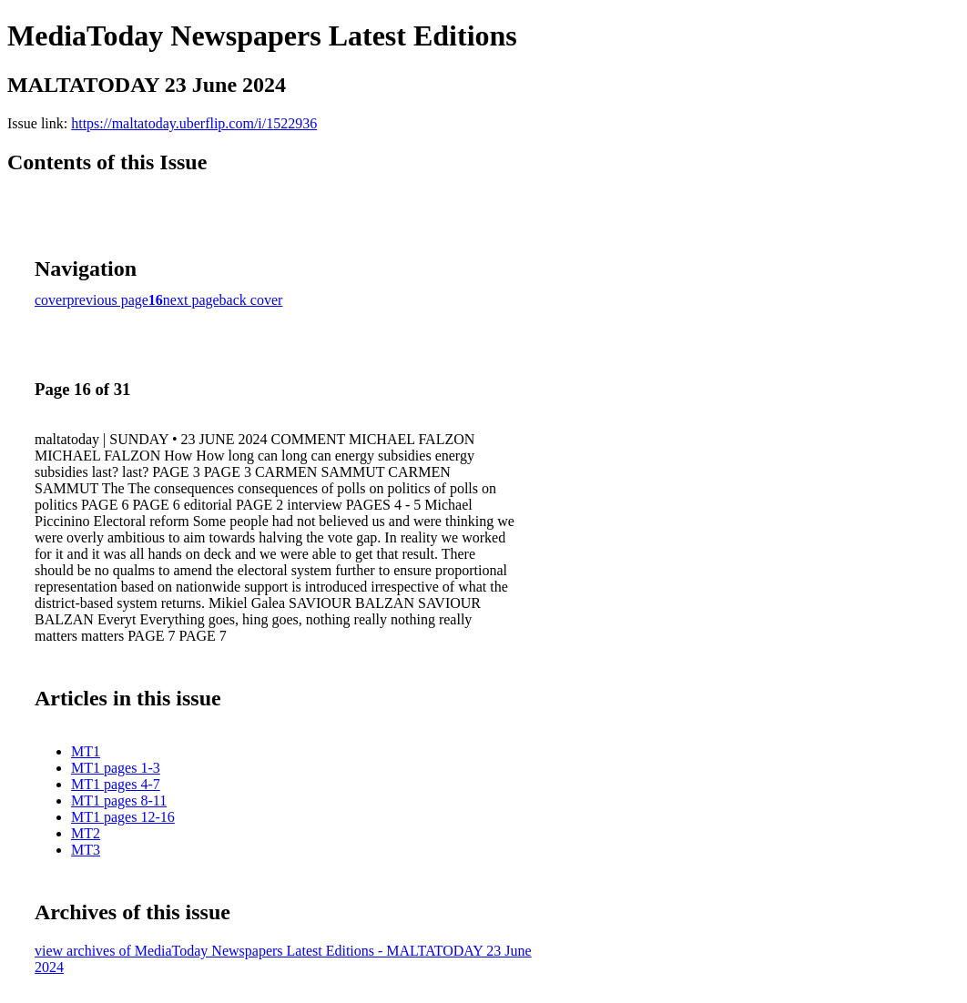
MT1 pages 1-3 (115, 767)
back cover (251, 300)
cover (51, 300)
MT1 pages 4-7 (115, 784)
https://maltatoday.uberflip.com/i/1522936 (194, 123)
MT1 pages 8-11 (119, 800)
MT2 (85, 833)
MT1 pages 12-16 (123, 817)
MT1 (85, 751)
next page (191, 300)
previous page (107, 300)
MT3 (85, 849)
